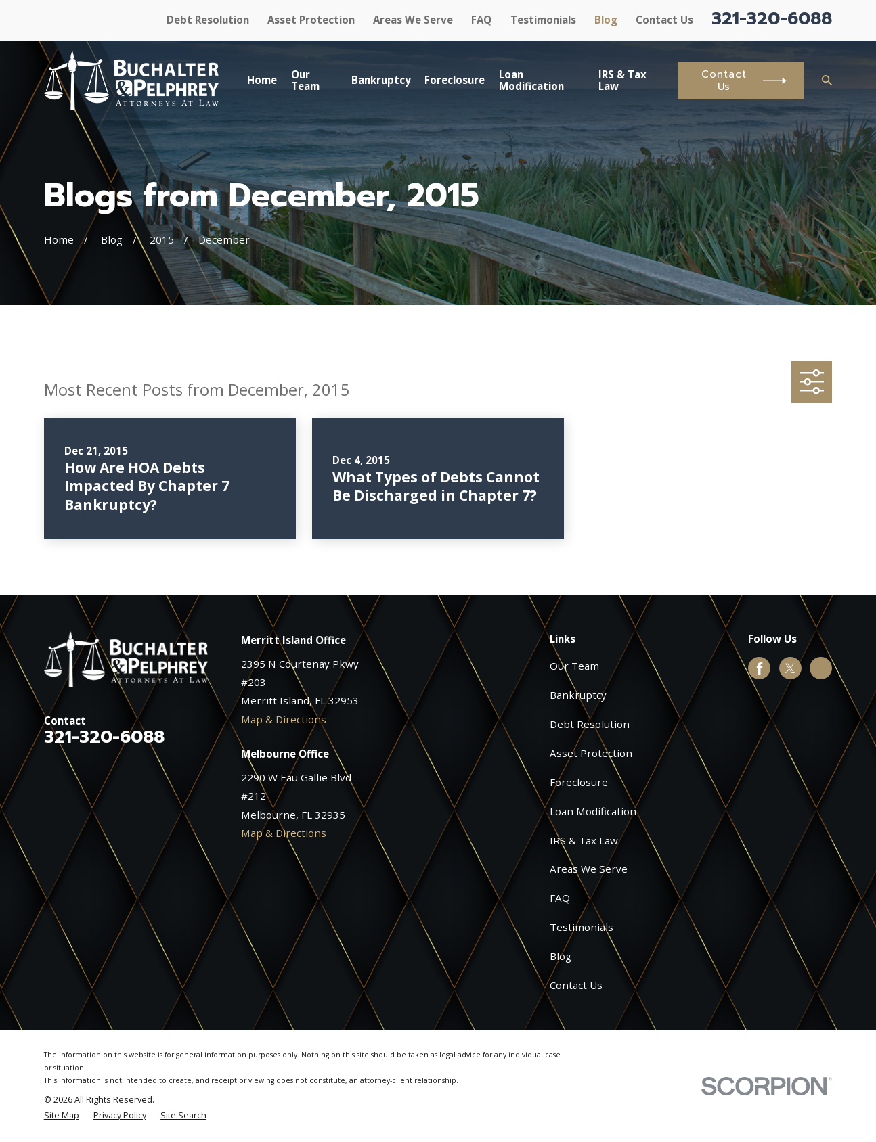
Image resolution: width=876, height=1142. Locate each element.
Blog (605, 19)
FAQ (481, 19)
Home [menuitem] (262, 80)
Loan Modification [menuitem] (531, 80)
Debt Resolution (208, 19)
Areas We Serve (413, 19)
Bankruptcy (578, 695)
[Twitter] (790, 668)
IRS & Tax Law (584, 840)
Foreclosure (579, 782)
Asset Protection (311, 19)
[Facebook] (759, 668)
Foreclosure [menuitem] (454, 80)
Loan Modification (593, 811)
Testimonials (543, 19)
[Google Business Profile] (821, 668)
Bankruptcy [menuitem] (381, 80)
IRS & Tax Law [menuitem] (622, 80)
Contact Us (664, 19)
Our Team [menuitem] (305, 80)
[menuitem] (61, 1116)
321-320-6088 (771, 18)
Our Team (574, 665)
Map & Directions (283, 719)
